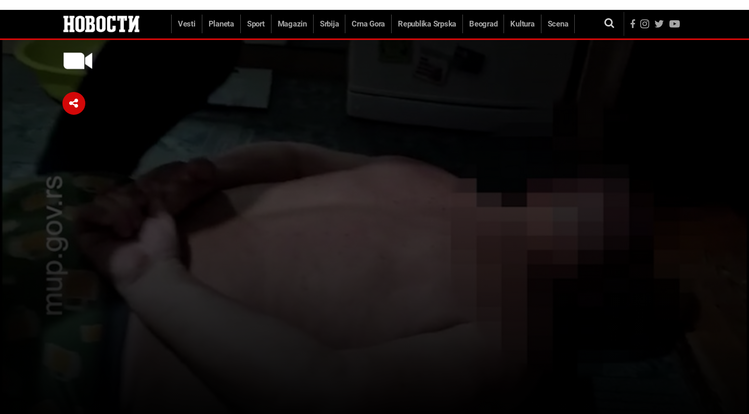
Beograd (483, 24)
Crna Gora (368, 24)
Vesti (187, 24)
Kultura (522, 24)
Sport (256, 24)
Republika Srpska (427, 24)
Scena (558, 24)
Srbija (329, 24)
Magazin (292, 24)
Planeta (221, 24)
